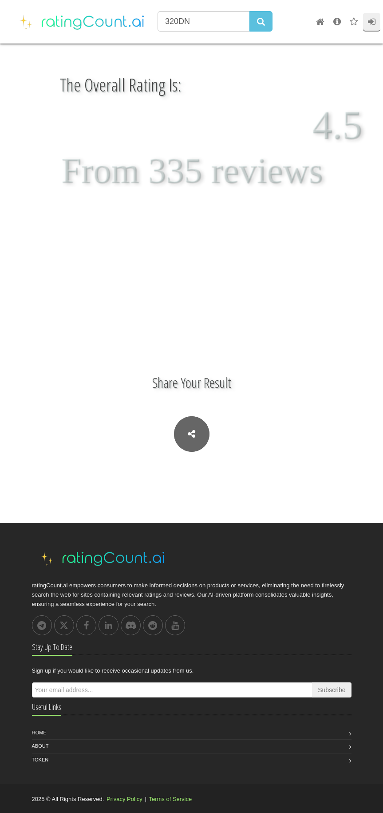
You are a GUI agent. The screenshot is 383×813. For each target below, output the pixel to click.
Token (40, 759)
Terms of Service (170, 799)
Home (39, 732)
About (40, 746)
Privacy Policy (124, 799)
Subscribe (331, 689)
